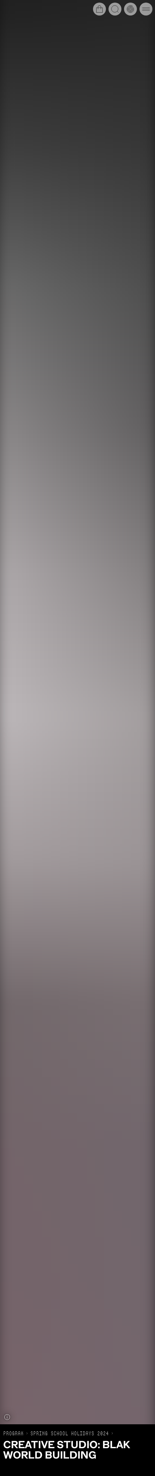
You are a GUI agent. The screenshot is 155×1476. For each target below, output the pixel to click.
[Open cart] (99, 9)
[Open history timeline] (130, 9)
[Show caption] (7, 1417)
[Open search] (114, 9)
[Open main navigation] (146, 9)
